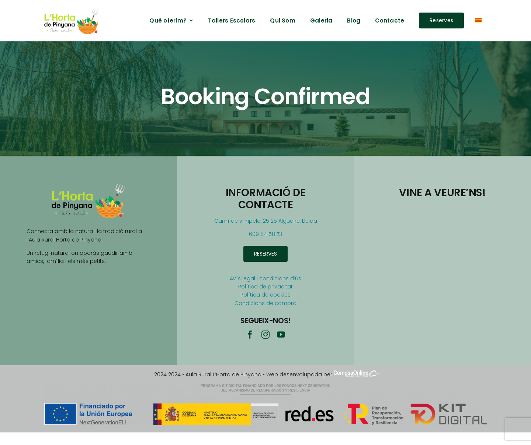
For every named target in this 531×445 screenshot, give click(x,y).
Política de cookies (265, 294)
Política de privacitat (265, 286)
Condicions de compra (265, 303)
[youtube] (281, 335)
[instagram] (265, 335)
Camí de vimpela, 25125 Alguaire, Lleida (265, 221)
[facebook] (250, 335)
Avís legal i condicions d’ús (265, 278)
